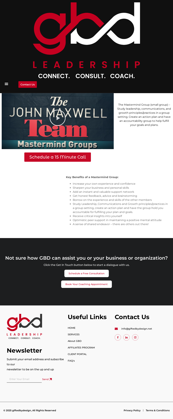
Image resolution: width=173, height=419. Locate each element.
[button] (6, 83)
